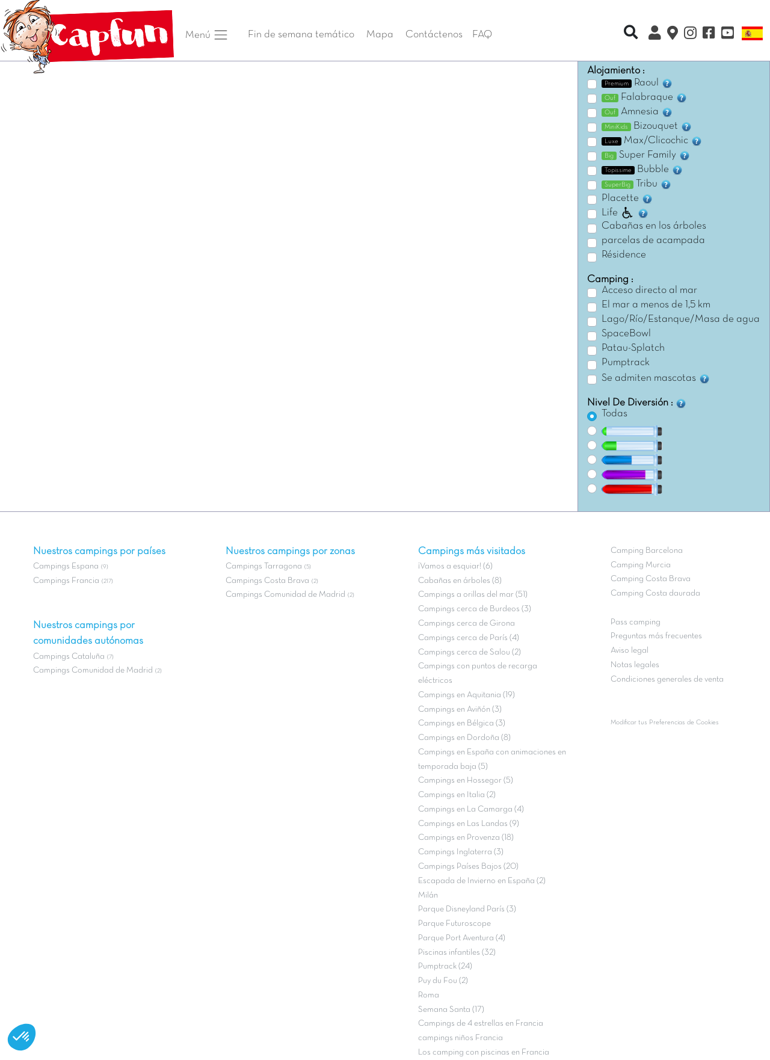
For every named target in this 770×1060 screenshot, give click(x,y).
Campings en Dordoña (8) (464, 738)
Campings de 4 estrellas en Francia (480, 1024)
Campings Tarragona (264, 566)
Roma (428, 995)
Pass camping (636, 622)
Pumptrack (626, 363)
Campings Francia (66, 581)
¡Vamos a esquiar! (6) (455, 566)
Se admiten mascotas (656, 378)
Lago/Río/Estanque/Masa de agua (681, 319)
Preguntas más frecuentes (656, 636)
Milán (428, 895)
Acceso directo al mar (649, 290)
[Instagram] (690, 35)
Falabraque (645, 97)
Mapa (379, 35)
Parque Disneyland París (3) (467, 909)
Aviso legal (629, 651)
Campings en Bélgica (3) (461, 723)
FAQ (482, 35)
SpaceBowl (626, 334)
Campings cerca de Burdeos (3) (474, 609)
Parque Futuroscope (454, 924)
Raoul (637, 83)
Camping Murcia (641, 565)
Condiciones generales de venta (667, 679)
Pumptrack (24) (445, 966)
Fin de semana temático (301, 35)
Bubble (642, 170)
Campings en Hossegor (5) (465, 780)
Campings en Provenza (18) (466, 838)
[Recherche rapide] (630, 34)
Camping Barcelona (647, 551)
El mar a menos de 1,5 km (656, 305)
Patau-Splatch (633, 348)
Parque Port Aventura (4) (461, 938)
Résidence (624, 255)
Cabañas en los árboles (654, 226)
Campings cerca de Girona (466, 623)
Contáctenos (434, 35)
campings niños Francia (460, 1038)
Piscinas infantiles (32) (457, 953)
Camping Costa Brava (651, 579)
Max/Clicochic (652, 141)
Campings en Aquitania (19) (466, 695)
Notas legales (635, 665)
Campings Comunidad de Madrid (93, 670)
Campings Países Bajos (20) (468, 866)
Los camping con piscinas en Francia (483, 1052)
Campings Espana (66, 566)
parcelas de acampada (653, 240)
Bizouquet (647, 126)
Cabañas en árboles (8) (460, 581)
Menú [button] (207, 35)
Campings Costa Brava (267, 581)
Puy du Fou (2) (443, 981)
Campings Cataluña (69, 657)
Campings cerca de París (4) (468, 638)
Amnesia (637, 112)
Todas (614, 414)
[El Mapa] (672, 35)
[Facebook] (709, 35)
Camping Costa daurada (655, 593)
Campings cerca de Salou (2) (469, 652)
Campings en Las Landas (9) (468, 824)
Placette (627, 199)
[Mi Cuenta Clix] (654, 35)
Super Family (646, 155)
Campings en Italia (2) (457, 795)
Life (625, 213)
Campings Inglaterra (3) (461, 852)
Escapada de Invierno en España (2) (482, 881)
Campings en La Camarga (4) (471, 809)
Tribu (637, 184)
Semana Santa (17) (451, 1010)
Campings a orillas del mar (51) (473, 595)
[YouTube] (727, 35)
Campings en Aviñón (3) (460, 709)
